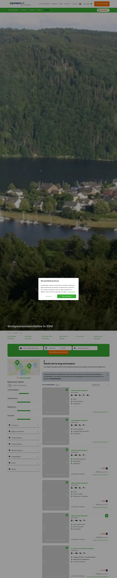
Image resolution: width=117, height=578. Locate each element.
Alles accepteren (66, 296)
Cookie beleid (71, 292)
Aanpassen (49, 296)
